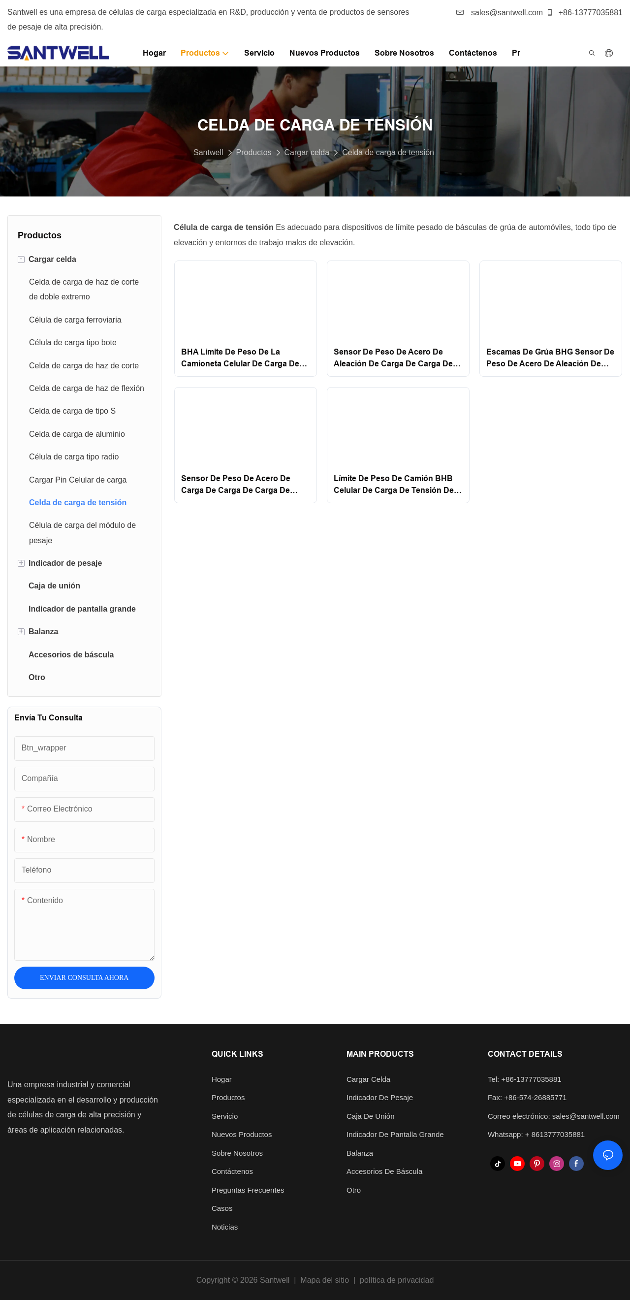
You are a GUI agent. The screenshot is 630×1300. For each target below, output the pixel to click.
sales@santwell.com (499, 12)
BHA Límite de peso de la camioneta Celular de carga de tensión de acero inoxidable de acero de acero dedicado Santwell (241, 359)
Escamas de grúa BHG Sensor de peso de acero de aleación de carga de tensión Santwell (550, 359)
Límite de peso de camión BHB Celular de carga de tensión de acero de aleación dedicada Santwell (394, 485)
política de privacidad (397, 1280)
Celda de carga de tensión (388, 152)
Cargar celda (307, 152)
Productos (254, 152)
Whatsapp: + (510, 1134)
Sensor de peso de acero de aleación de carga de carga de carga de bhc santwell (393, 359)
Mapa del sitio (324, 1280)
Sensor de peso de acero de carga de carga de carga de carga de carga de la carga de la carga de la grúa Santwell (241, 485)
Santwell (208, 152)
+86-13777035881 (584, 12)
